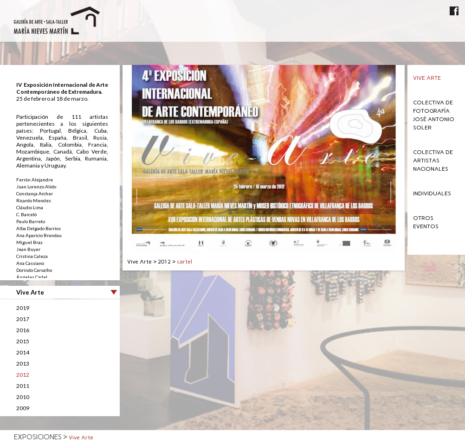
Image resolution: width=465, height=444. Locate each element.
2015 (22, 341)
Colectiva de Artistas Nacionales (433, 160)
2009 (22, 408)
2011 (22, 385)
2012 (22, 374)
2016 (22, 330)
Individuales (432, 193)
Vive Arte (427, 78)
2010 (22, 396)
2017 (22, 318)
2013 (22, 363)
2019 (22, 307)
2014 (22, 352)
